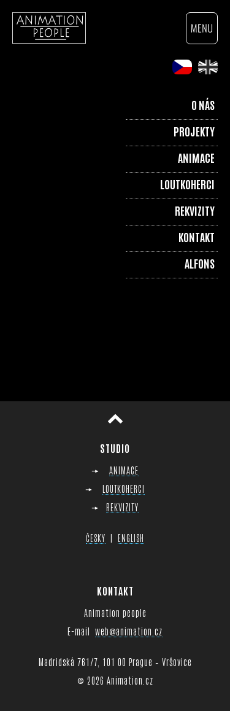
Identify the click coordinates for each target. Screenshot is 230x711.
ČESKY (95, 537)
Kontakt (196, 236)
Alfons (200, 263)
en (208, 67)
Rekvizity (195, 210)
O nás (203, 104)
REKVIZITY (122, 507)
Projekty (194, 131)
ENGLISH (131, 537)
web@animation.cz (129, 631)
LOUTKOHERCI (123, 488)
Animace (196, 157)
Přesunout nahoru (115, 418)
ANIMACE (124, 470)
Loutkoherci (187, 183)
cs (182, 67)
